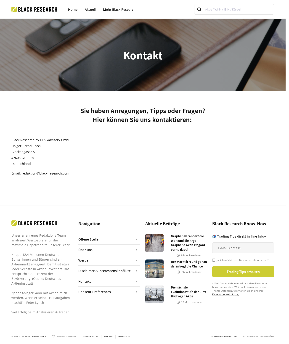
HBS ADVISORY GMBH (35, 336)
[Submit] (199, 9)
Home (72, 9)
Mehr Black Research (119, 9)
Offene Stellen (90, 336)
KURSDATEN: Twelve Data (224, 336)
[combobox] (234, 9)
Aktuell (90, 9)
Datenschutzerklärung (225, 294)
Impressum (124, 336)
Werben (108, 336)
